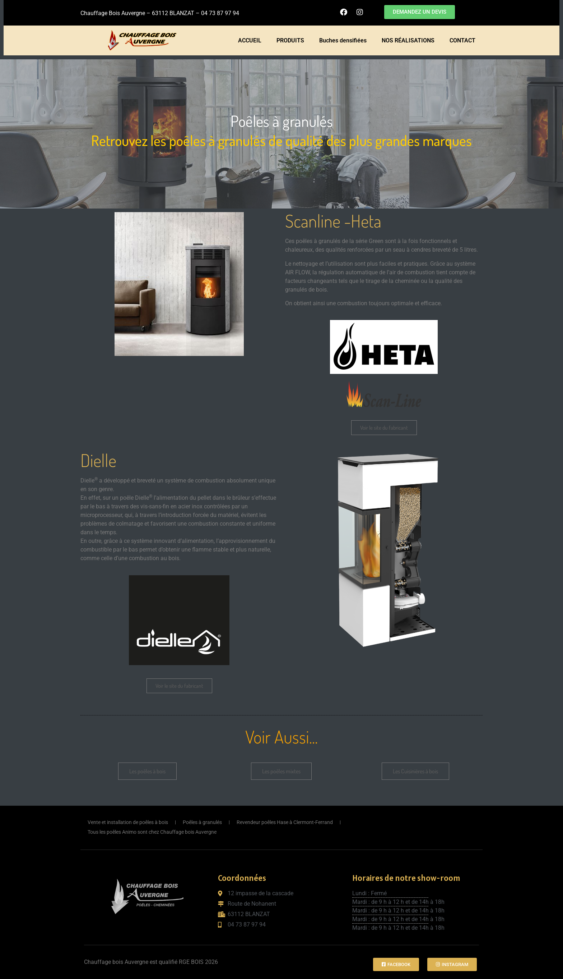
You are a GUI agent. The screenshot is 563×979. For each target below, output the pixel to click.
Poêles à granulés (202, 822)
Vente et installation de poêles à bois (128, 822)
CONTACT (462, 40)
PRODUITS (290, 40)
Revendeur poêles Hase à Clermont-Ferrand (285, 822)
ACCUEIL (249, 40)
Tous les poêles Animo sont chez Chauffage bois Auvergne (152, 832)
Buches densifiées (343, 40)
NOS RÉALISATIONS (408, 40)
